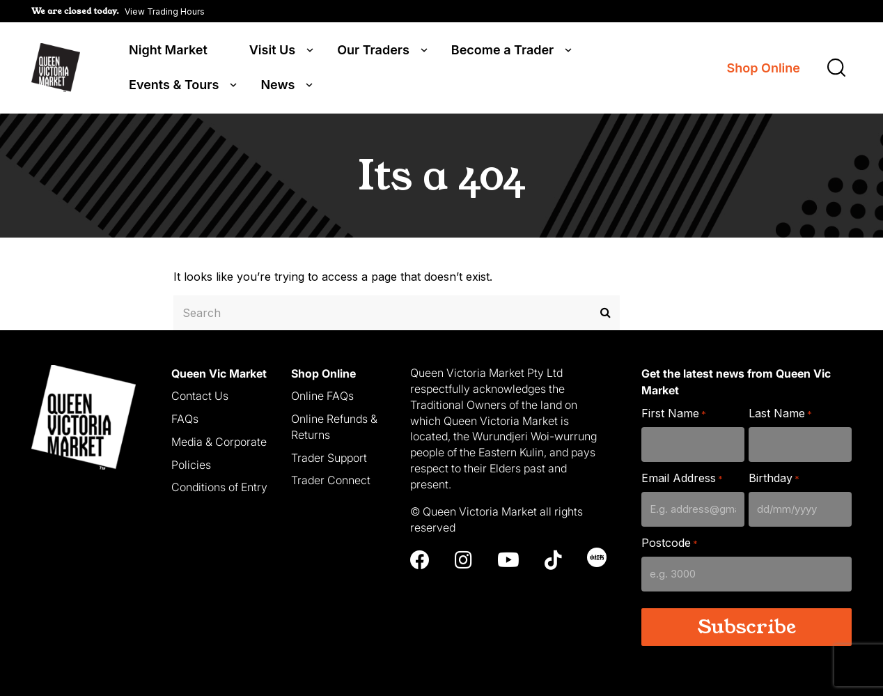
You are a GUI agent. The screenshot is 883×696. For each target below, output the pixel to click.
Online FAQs (322, 395)
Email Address (682, 477)
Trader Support (329, 456)
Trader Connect (330, 479)
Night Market (168, 50)
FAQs (184, 418)
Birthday (774, 477)
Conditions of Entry (219, 486)
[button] (118, 11)
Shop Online (763, 68)
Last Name (780, 412)
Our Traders (373, 50)
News (277, 85)
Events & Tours (174, 85)
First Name (673, 412)
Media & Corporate (219, 441)
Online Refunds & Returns (334, 426)
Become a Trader (502, 50)
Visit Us (272, 50)
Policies (191, 463)
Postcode (669, 542)
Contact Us (199, 395)
